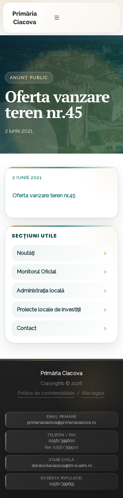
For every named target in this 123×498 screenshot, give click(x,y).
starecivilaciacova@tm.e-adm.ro (61, 465)
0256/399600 (62, 440)
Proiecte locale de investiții (49, 310)
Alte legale (93, 393)
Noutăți (25, 253)
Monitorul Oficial (36, 272)
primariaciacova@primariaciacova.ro (61, 422)
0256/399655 (61, 483)
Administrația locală (40, 291)
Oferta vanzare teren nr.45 (43, 195)
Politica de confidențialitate (46, 393)
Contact (26, 328)
